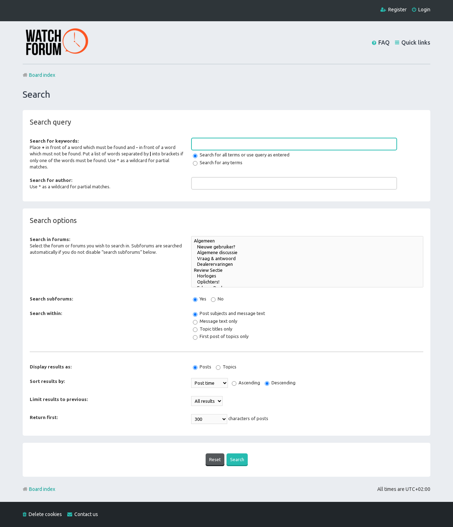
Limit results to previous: (59, 399)
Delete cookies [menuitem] (45, 514)
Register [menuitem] (397, 9)
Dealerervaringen (307, 265)
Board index (42, 489)
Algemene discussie (307, 253)
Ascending (246, 382)
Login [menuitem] (424, 9)
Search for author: (51, 180)
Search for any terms (217, 162)
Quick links (415, 42)
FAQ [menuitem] (384, 42)
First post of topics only (220, 336)
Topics (226, 366)
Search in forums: (50, 239)
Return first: (44, 417)
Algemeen (307, 241)
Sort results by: (47, 381)
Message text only (215, 321)
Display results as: (50, 366)
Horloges (307, 276)
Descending (280, 382)
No (217, 298)
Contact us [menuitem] (86, 514)
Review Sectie (307, 271)
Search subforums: (51, 298)
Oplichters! (307, 282)
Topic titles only (212, 328)
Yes (199, 298)
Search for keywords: (54, 140)
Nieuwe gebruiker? (307, 247)
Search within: (46, 313)
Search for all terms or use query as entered (241, 154)
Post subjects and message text (229, 313)
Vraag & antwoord (307, 259)
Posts (202, 366)
